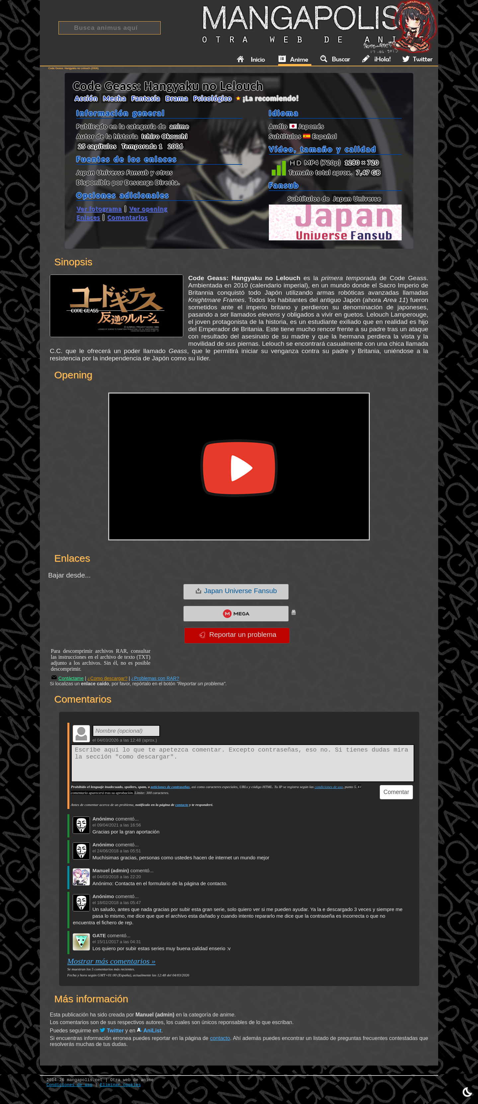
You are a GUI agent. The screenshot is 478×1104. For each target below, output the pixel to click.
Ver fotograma (99, 208)
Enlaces (88, 217)
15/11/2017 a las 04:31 (119, 941)
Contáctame (67, 678)
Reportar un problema (237, 635)
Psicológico (213, 98)
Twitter (112, 1030)
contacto (181, 805)
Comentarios (127, 217)
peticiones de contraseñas (170, 787)
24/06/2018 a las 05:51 (119, 850)
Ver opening (148, 208)
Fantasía (145, 98)
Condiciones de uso (69, 1084)
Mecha (114, 98)
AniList (149, 1030)
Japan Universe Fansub (236, 591)
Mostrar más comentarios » (111, 961)
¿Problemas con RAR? (155, 678)
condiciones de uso (329, 787)
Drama (177, 98)
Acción (86, 98)
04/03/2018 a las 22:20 (119, 876)
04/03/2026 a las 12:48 (119, 740)
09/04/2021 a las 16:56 (119, 825)
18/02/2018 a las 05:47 (119, 902)
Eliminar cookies (120, 1084)
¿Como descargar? (107, 678)
